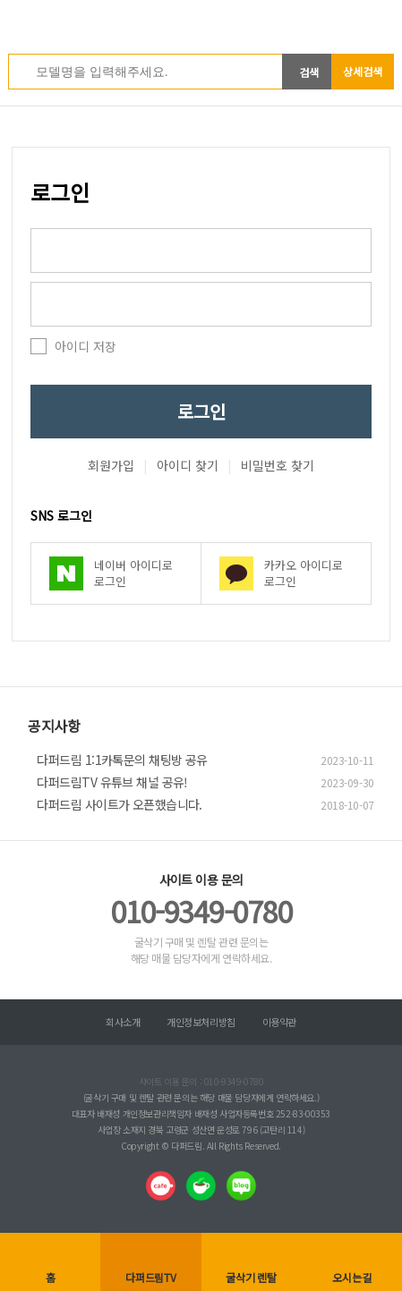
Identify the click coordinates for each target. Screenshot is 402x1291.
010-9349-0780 (201, 910)
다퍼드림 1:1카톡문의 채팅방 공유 (122, 759)
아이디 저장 (85, 346)
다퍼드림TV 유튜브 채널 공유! (112, 782)
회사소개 (123, 1022)
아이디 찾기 (187, 465)
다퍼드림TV (150, 1277)
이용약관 (279, 1022)
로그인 (201, 411)
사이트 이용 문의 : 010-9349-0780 (201, 1081)
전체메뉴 (384, 22)
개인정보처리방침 (201, 1022)
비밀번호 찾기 (277, 465)
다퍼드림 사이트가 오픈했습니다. (119, 804)
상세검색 (362, 71)
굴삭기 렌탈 (251, 1277)
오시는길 (351, 1277)
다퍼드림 (201, 27)
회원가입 (111, 465)
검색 (309, 72)
